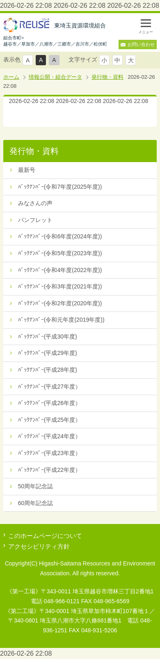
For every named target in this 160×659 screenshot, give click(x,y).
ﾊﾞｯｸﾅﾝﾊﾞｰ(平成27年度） (49, 386)
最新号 (26, 170)
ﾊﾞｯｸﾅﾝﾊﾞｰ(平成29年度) (47, 353)
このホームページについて (45, 535)
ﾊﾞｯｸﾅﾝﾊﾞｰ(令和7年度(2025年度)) (60, 186)
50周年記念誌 (35, 486)
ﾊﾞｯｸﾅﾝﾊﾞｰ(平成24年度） (49, 436)
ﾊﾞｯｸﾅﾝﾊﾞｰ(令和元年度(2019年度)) (61, 319)
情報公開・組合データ (55, 77)
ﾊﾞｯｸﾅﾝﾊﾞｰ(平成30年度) (47, 336)
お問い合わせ (141, 44)
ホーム (11, 77)
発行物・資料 (107, 77)
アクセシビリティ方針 (39, 546)
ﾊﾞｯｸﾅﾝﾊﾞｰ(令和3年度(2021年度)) (60, 286)
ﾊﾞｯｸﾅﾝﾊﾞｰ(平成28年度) (47, 369)
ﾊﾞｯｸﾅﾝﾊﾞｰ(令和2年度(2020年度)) (60, 303)
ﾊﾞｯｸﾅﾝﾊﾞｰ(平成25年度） (49, 419)
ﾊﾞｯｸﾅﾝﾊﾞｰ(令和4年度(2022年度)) (60, 270)
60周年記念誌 (35, 503)
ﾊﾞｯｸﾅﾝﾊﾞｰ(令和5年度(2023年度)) (60, 253)
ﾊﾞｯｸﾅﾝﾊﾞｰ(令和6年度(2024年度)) (60, 236)
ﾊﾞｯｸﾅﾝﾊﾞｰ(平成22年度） (49, 470)
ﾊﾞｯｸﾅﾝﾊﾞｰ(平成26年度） (49, 403)
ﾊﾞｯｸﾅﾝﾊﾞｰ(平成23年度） (49, 453)
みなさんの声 (35, 203)
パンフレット (35, 220)
